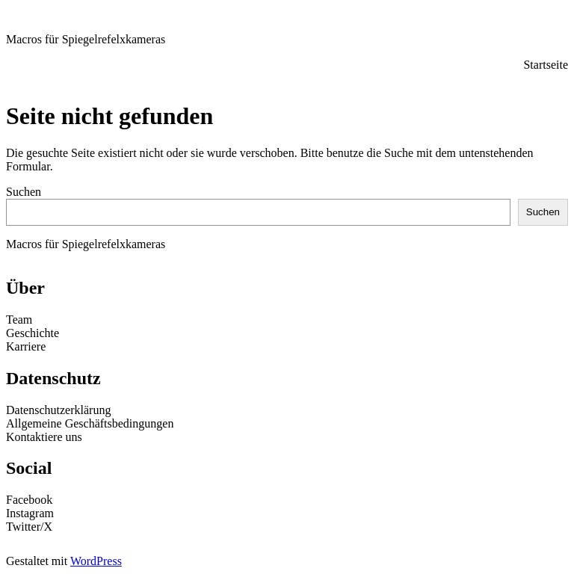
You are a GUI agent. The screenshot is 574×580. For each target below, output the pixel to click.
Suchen (23, 191)
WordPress (96, 561)
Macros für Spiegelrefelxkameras (85, 39)
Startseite (545, 64)
